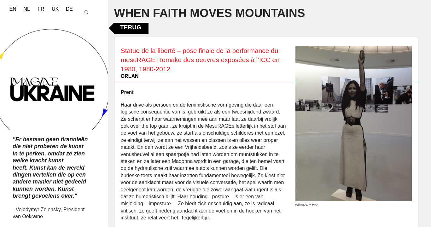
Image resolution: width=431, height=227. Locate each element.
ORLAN (130, 76)
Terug (130, 27)
